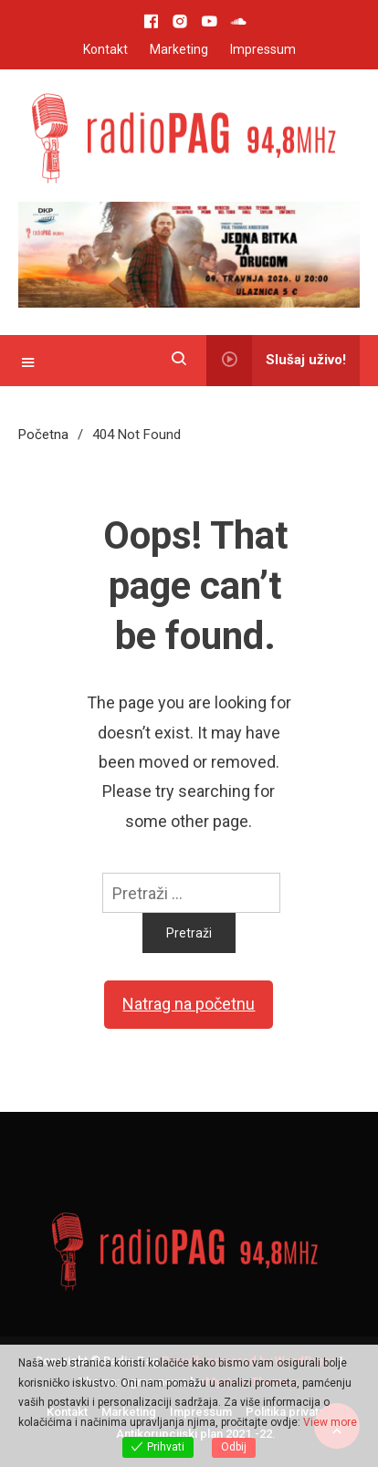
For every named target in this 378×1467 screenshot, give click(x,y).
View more (330, 1422)
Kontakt (105, 49)
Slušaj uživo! (276, 360)
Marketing (179, 49)
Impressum (263, 49)
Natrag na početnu (188, 1003)
